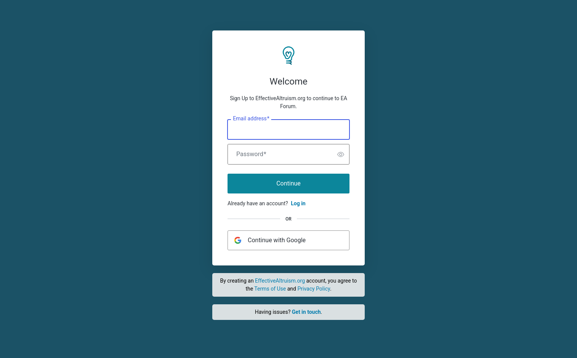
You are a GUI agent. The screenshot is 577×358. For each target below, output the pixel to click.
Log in (298, 203)
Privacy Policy (313, 289)
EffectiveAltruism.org (280, 281)
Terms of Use (270, 289)
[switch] (340, 154)
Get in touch (306, 312)
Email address (251, 119)
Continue (288, 183)
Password (251, 154)
